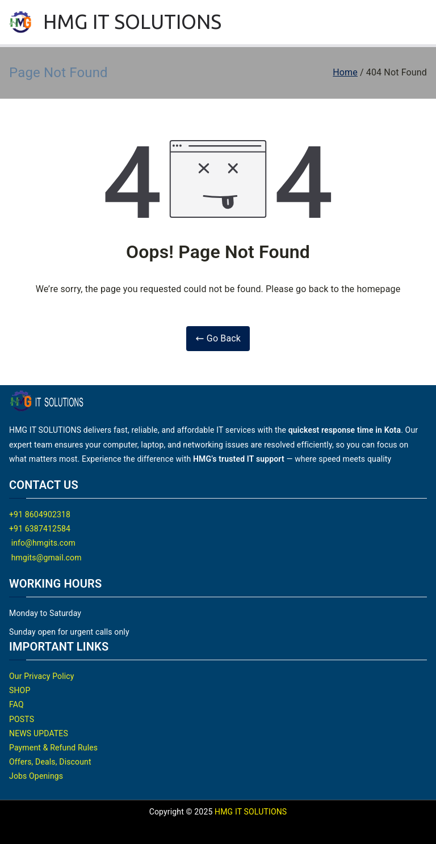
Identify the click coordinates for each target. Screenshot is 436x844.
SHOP (19, 690)
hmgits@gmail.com (45, 557)
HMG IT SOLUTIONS (132, 21)
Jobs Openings (36, 775)
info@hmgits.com (42, 542)
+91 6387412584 (39, 528)
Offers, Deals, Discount (50, 761)
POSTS (21, 719)
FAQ (16, 704)
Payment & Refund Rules (53, 747)
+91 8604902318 (39, 514)
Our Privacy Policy (41, 676)
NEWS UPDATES (38, 733)
